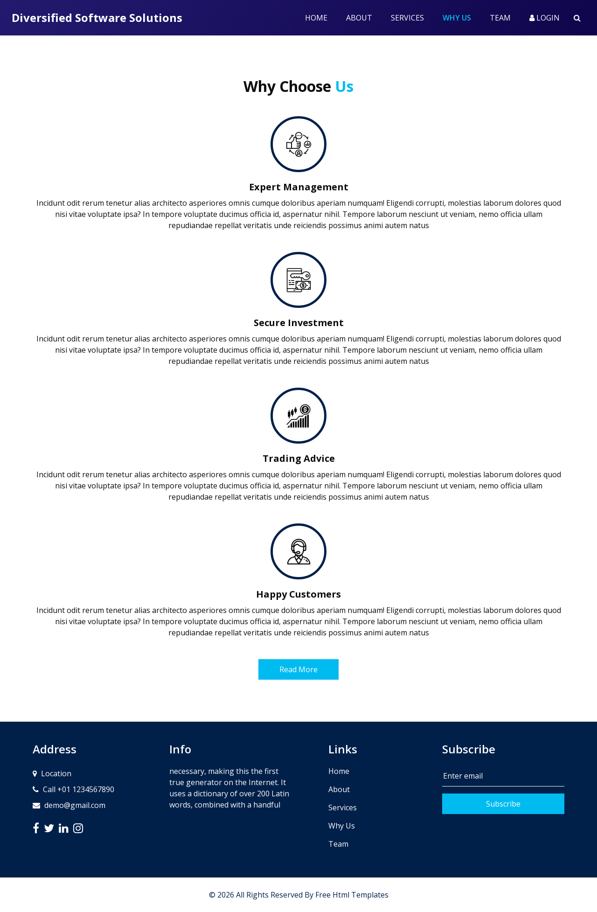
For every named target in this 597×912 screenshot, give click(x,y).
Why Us (461, 17)
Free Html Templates (352, 895)
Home (316, 18)
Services (407, 18)
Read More (298, 669)
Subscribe (503, 804)
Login (544, 18)
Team (500, 18)
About (359, 18)
